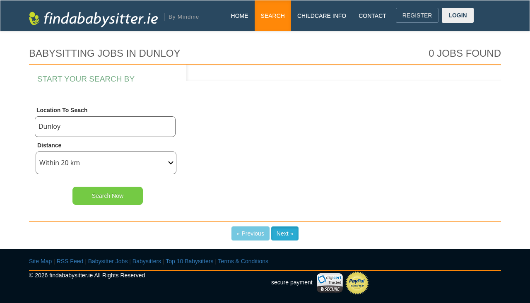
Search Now (107, 195)
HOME (239, 15)
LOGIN (457, 15)
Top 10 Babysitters (189, 261)
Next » (285, 233)
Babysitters (146, 261)
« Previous (250, 233)
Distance (49, 145)
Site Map (40, 261)
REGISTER (417, 15)
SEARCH (273, 15)
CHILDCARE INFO (321, 15)
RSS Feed (70, 261)
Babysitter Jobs (108, 261)
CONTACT (372, 15)
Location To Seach (61, 110)
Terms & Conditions (243, 261)
